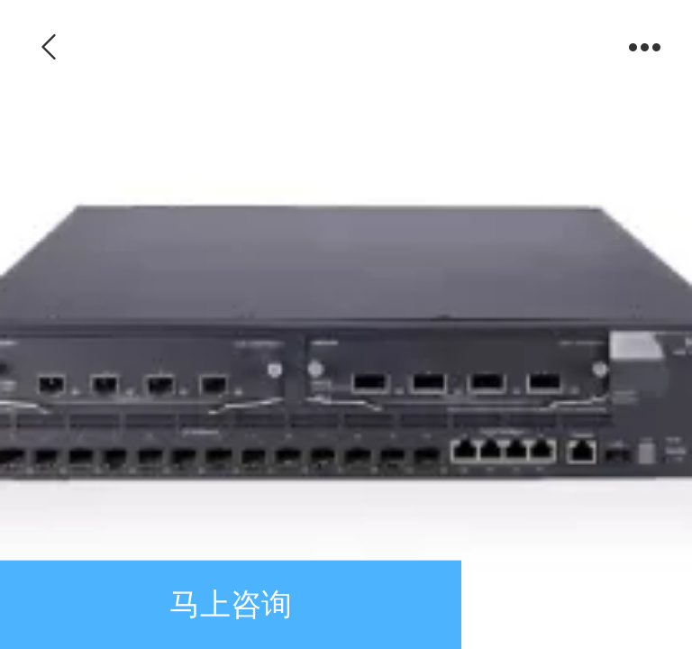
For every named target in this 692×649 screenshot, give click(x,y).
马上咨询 (230, 604)
